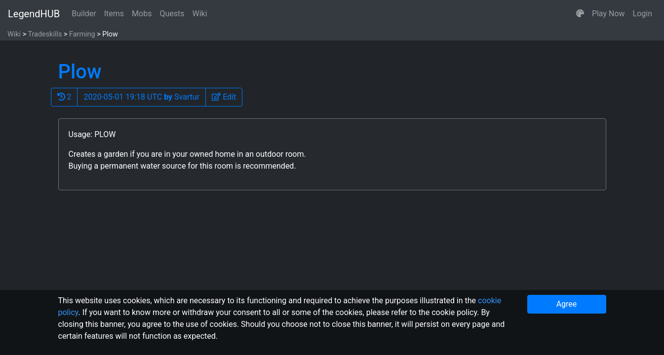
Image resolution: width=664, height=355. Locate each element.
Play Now (608, 13)
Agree (566, 304)
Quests (171, 13)
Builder (84, 13)
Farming (82, 34)
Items (114, 13)
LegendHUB (34, 14)
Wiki (200, 13)
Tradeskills (45, 34)
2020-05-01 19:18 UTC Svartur (141, 97)
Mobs (142, 13)
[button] (580, 14)
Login (642, 13)
